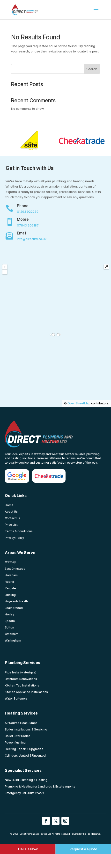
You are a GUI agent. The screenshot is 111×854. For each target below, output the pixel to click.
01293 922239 (27, 211)
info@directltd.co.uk (31, 239)
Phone (22, 206)
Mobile (23, 219)
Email (21, 233)
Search (91, 69)
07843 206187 (28, 225)
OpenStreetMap (78, 403)
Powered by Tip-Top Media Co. (86, 833)
